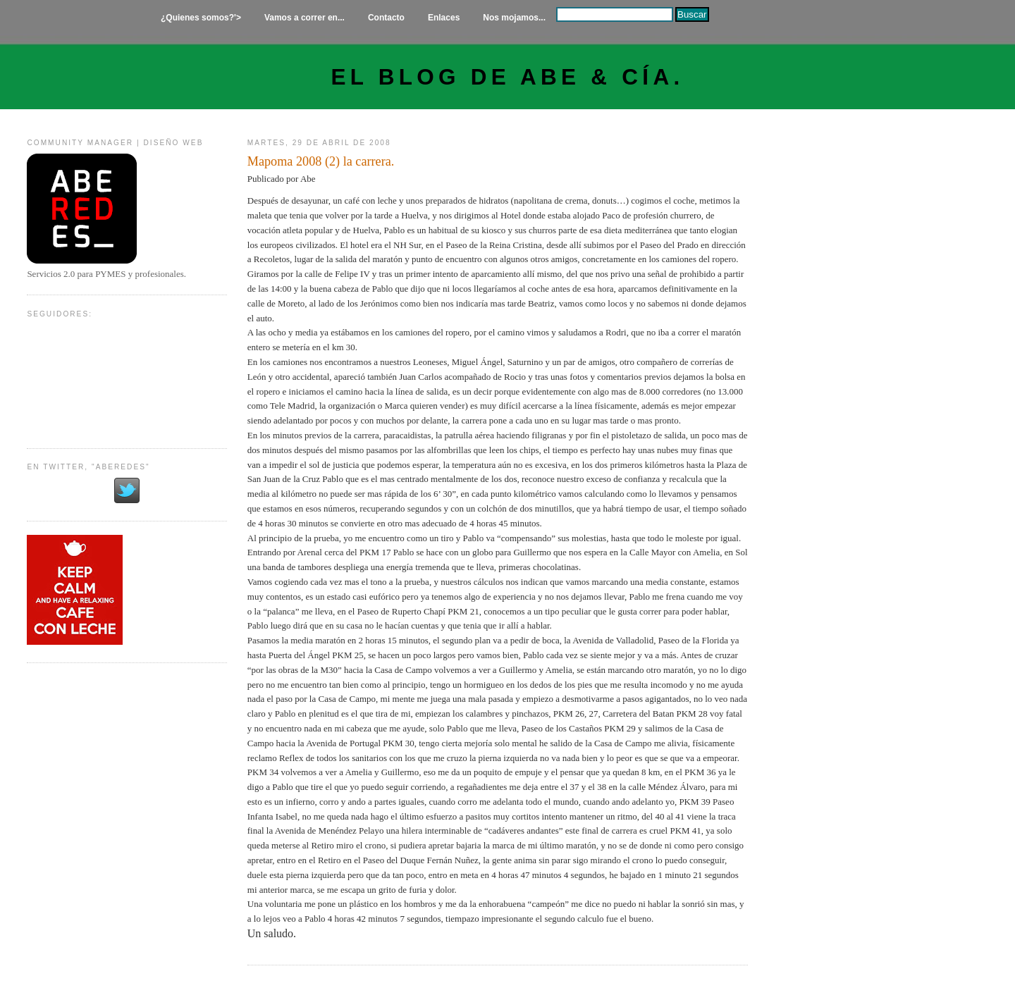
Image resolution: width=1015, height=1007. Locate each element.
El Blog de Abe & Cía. (507, 77)
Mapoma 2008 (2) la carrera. (321, 161)
